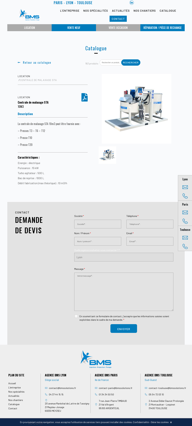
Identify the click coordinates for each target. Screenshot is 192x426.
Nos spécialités (95, 10)
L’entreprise (69, 10)
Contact (118, 18)
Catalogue (168, 10)
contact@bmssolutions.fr (62, 387)
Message (79, 268)
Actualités (121, 10)
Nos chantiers (145, 10)
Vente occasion (118, 28)
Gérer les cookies (160, 422)
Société (79, 215)
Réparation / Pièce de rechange (162, 28)
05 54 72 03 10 (156, 394)
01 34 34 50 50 (106, 394)
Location (29, 28)
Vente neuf (73, 28)
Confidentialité (141, 422)
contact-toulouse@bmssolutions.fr (167, 387)
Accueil (12, 383)
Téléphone (132, 215)
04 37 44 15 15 (56, 394)
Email (130, 233)
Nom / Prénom (82, 233)
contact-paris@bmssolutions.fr (115, 387)
